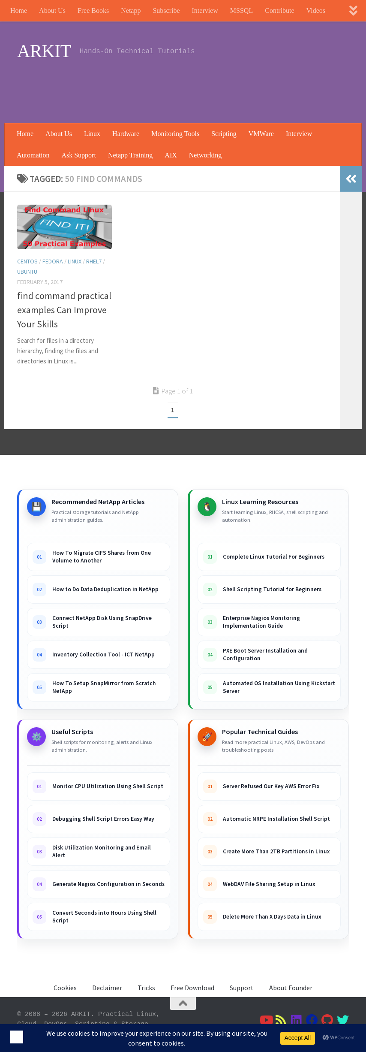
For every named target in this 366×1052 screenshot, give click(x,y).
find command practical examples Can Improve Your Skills (64, 310)
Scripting (224, 133)
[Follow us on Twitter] (343, 1020)
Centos (27, 261)
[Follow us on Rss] (281, 1020)
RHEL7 (94, 261)
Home (18, 10)
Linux (92, 133)
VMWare (261, 133)
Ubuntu (27, 271)
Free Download (192, 987)
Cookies (65, 987)
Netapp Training (130, 155)
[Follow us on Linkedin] (297, 1020)
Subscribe (166, 10)
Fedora (52, 261)
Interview (205, 10)
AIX (171, 155)
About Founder (290, 987)
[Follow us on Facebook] (312, 1020)
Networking (205, 155)
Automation (33, 155)
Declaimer (107, 987)
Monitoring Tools (175, 133)
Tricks (146, 987)
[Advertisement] (193, 88)
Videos (315, 10)
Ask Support (78, 155)
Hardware (125, 133)
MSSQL (241, 10)
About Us (52, 10)
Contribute (279, 10)
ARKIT (44, 51)
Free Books (93, 10)
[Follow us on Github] (327, 1020)
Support (242, 987)
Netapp (131, 10)
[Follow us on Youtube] (266, 1020)
